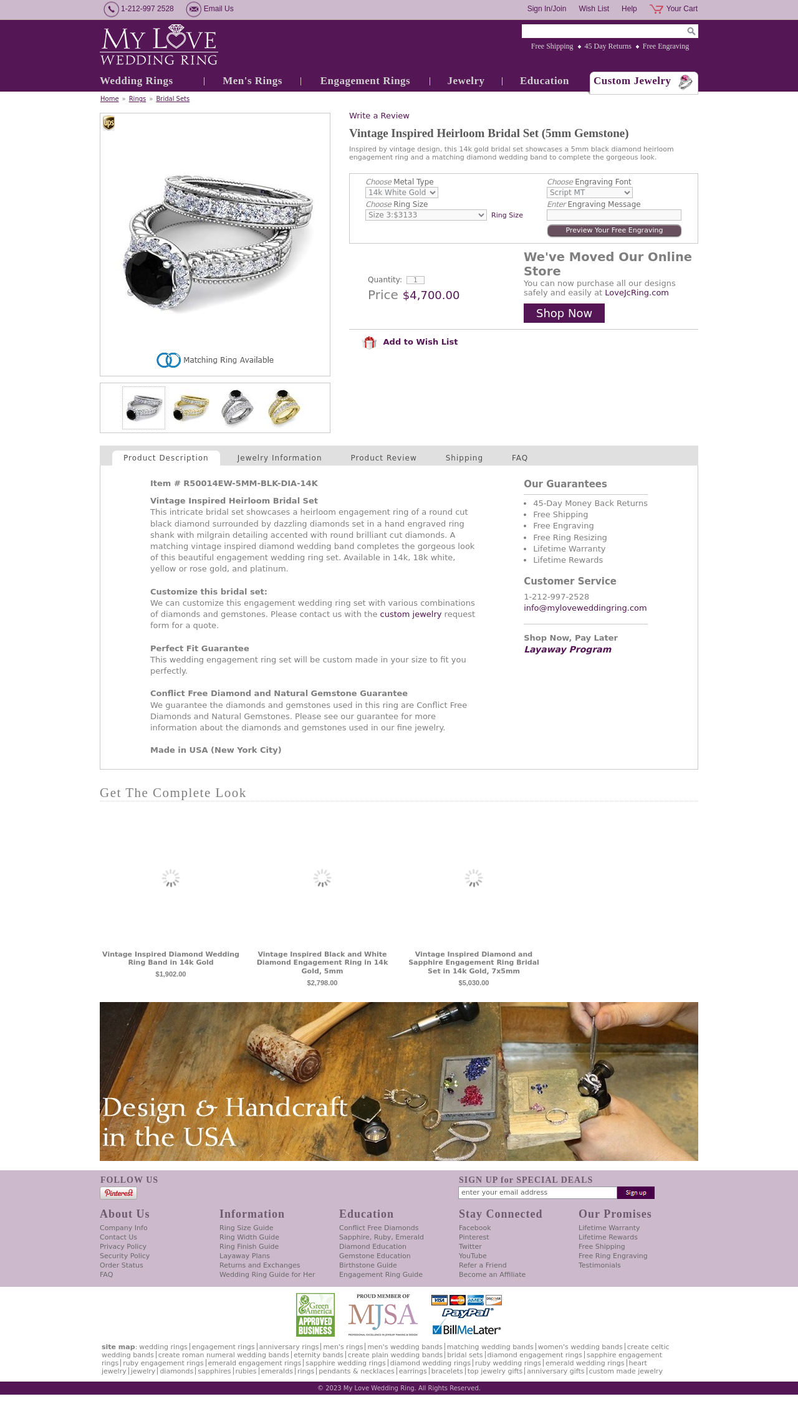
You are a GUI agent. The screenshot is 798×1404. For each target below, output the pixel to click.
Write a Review (379, 115)
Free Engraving (666, 46)
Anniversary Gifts (555, 1371)
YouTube (473, 1256)
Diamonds (176, 1371)
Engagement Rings (365, 81)
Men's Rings (252, 81)
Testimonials (600, 1265)
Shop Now (564, 313)
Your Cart (682, 8)
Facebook (475, 1228)
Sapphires (214, 1371)
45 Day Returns (608, 46)
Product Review (384, 458)
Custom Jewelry (632, 81)
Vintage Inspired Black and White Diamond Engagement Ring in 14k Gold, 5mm (322, 963)
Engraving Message (594, 204)
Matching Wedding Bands (490, 1347)
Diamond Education (372, 1247)
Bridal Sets (173, 98)
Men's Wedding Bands (404, 1347)
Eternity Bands (319, 1355)
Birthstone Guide (368, 1265)
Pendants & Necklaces (357, 1371)
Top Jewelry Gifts (495, 1371)
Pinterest (474, 1237)
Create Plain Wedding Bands (395, 1355)
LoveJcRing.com (637, 292)
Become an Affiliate (492, 1275)
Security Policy (125, 1256)
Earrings (413, 1371)
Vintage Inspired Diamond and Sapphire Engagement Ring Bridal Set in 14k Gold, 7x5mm (473, 963)
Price (383, 294)
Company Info (124, 1228)
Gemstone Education (375, 1256)
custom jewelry (411, 614)
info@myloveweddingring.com (585, 608)
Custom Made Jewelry (626, 1371)
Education (544, 81)
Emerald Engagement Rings (255, 1363)
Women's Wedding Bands (580, 1347)
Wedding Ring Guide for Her (267, 1275)
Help (629, 8)
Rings (138, 98)
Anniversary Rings (289, 1347)
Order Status (121, 1265)
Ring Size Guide (246, 1228)
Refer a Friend (483, 1265)
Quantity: (385, 279)
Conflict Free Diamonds (378, 1228)
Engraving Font (589, 182)
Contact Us (118, 1237)
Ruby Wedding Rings (508, 1363)
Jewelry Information (280, 458)
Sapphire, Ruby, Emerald (381, 1237)
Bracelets (447, 1371)
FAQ (520, 458)
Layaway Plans (244, 1256)
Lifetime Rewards (608, 1237)
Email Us (219, 8)
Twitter (470, 1247)
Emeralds (277, 1371)
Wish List (594, 8)
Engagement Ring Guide (381, 1275)
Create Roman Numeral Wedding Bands (223, 1355)
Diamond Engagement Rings (535, 1355)
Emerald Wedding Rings (585, 1363)
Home (109, 98)
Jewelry (465, 81)
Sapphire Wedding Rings (345, 1363)
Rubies (246, 1371)
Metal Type (399, 182)
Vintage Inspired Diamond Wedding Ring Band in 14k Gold (170, 958)
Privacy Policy (123, 1247)
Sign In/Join (547, 8)
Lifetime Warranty (609, 1228)
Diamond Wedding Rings (430, 1363)
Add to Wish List (410, 341)
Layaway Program (567, 649)
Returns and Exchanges (259, 1265)
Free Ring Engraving (613, 1256)
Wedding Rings (136, 81)
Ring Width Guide (249, 1237)
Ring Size (396, 204)
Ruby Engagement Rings (163, 1363)
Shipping (464, 458)
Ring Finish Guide (249, 1247)
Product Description (166, 458)
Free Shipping (552, 46)
